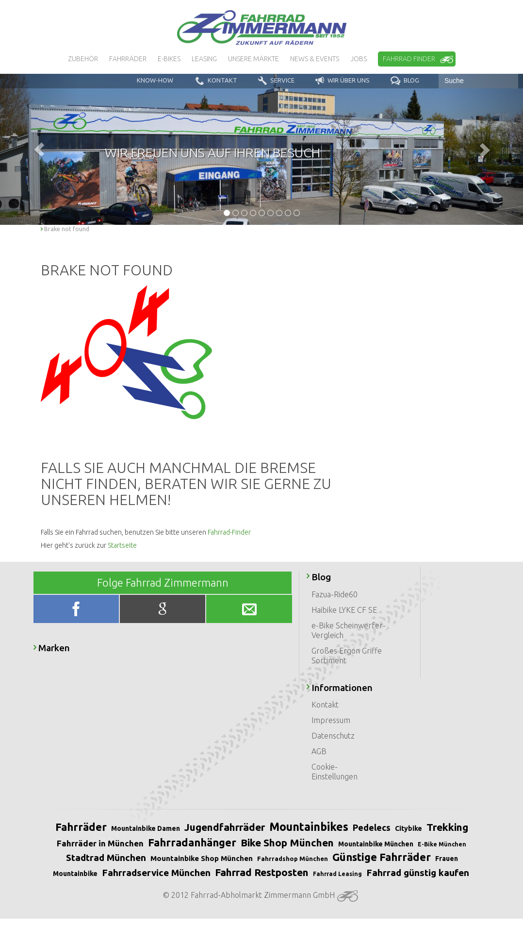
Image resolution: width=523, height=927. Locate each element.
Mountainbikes (308, 827)
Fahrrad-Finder (229, 532)
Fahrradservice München (156, 872)
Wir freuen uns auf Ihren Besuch (212, 152)
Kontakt (325, 704)
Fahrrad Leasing (337, 874)
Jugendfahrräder (224, 827)
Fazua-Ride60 (334, 594)
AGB (319, 751)
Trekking (447, 827)
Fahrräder (81, 827)
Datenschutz (333, 735)
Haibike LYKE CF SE (344, 610)
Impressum (330, 720)
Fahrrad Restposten (262, 872)
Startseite (122, 545)
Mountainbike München (375, 844)
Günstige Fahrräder (381, 857)
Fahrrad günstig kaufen (417, 872)
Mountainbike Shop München (201, 858)
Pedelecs (372, 827)
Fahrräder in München (100, 843)
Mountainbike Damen (145, 828)
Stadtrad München (106, 857)
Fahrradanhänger (192, 842)
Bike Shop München (287, 842)
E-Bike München (442, 844)
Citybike (408, 828)
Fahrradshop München (292, 858)
